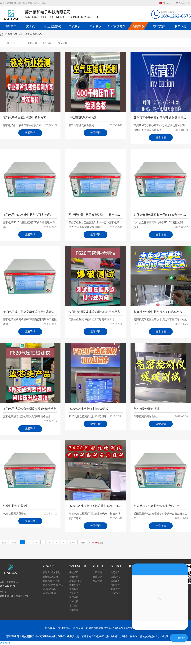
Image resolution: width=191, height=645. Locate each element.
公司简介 (115, 572)
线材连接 (73, 601)
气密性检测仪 (48, 636)
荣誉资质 (115, 589)
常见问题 (62, 43)
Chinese (167, 3)
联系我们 (180, 26)
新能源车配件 (76, 580)
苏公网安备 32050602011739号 (130, 628)
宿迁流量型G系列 (51, 580)
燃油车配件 (75, 585)
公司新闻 (32, 43)
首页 (27, 34)
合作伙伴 (115, 585)
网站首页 (10, 26)
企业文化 (115, 576)
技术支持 (159, 26)
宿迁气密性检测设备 (53, 585)
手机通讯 (73, 572)
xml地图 (164, 636)
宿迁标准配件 (49, 593)
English (182, 3)
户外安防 (73, 593)
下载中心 (115, 593)
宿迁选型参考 (53, 26)
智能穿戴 (73, 576)
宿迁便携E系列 (50, 576)
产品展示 (74, 26)
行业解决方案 (116, 26)
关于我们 (32, 26)
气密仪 (61, 636)
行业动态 (47, 43)
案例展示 (95, 26)
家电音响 (73, 589)
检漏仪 (70, 636)
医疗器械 (73, 597)
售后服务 (115, 580)
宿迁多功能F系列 (51, 572)
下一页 (72, 543)
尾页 (83, 543)
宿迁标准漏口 (49, 589)
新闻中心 (138, 26)
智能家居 (73, 609)
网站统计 (5, 642)
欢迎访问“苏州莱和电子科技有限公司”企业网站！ (24, 3)
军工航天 (73, 605)
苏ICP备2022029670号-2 (101, 628)
